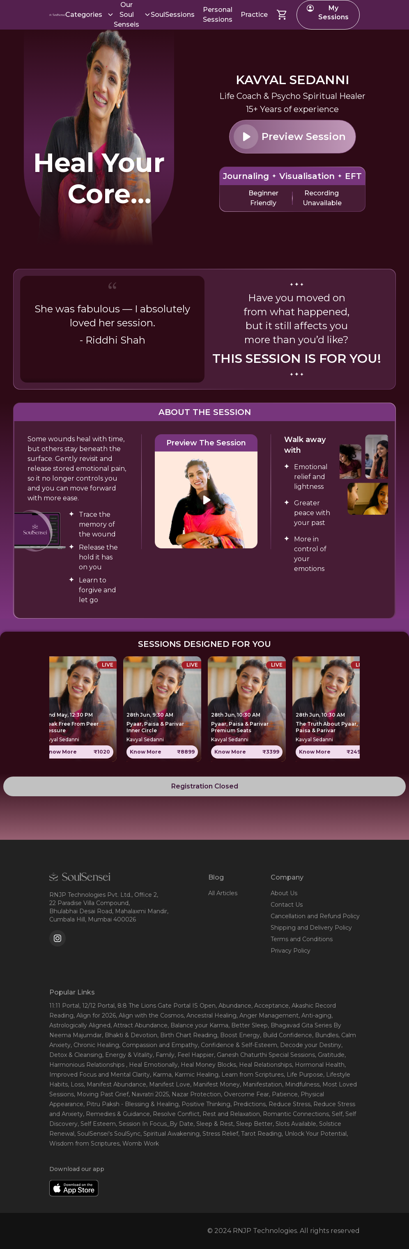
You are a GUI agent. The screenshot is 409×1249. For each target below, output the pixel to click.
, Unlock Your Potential (314, 1133)
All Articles (222, 893)
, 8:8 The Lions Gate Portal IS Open (165, 1005)
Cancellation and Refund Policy (315, 916)
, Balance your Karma (198, 1025)
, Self (335, 1114)
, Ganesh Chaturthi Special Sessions (264, 1055)
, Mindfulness (300, 1084)
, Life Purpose (303, 1074)
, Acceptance (270, 1005)
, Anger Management (268, 1015)
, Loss (76, 1084)
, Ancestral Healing (210, 1015)
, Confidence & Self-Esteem (237, 1045)
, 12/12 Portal (97, 1005)
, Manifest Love (168, 1084)
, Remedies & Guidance (116, 1114)
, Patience (283, 1094)
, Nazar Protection (195, 1094)
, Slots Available (294, 1124)
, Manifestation (261, 1084)
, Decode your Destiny (309, 1045)
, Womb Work (139, 1143)
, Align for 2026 (95, 1015)
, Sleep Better (253, 1124)
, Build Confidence (286, 1035)
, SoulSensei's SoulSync (107, 1133)
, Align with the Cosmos (150, 1015)
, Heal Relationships (264, 1064)
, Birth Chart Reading (187, 1035)
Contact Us (287, 904)
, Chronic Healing (95, 1045)
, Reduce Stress (288, 1104)
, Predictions (248, 1104)
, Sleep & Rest (213, 1124)
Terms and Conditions (302, 939)
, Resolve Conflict (175, 1114)
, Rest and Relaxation (230, 1114)
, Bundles (325, 1035)
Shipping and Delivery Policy (311, 927)
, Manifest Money (215, 1084)
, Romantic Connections (294, 1114)
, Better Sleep (248, 1025)
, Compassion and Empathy (158, 1045)
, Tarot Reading (260, 1133)
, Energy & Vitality (127, 1055)
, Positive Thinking (204, 1104)
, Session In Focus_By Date (154, 1124)
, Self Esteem (97, 1124)
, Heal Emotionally (152, 1064)
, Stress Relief (219, 1133)
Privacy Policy (290, 950)
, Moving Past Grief (101, 1094)
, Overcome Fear (245, 1094)
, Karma (161, 1074)
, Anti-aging (315, 1015)
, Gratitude (330, 1055)
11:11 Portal (64, 1005)
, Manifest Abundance (115, 1084)
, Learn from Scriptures (251, 1074)
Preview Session (290, 136)
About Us (284, 893)
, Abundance (233, 1005)
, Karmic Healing (195, 1074)
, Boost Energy (238, 1035)
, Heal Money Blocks (207, 1064)
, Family (164, 1055)
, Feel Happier (194, 1055)
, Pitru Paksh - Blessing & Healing (131, 1104)
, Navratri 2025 (149, 1094)
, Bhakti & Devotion (129, 1035)
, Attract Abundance (139, 1025)
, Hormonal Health (318, 1064)
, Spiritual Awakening (170, 1133)
